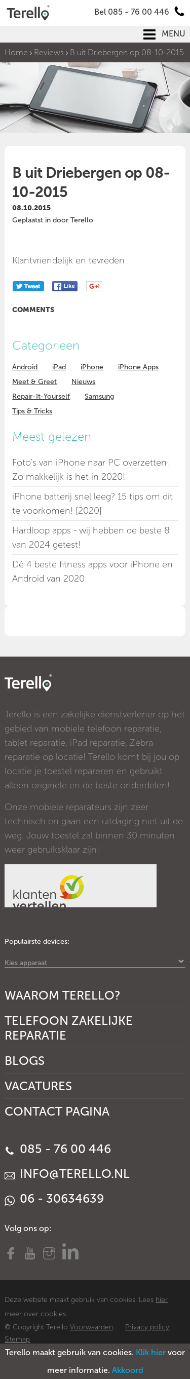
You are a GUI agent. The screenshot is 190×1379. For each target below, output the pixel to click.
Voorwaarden (91, 1327)
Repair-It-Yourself (41, 396)
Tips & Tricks (32, 411)
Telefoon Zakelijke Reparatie (69, 1028)
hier (162, 1299)
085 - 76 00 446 (58, 1148)
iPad (59, 367)
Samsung (99, 396)
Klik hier (151, 1352)
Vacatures (38, 1086)
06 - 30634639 (54, 1198)
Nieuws (83, 381)
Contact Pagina (57, 1111)
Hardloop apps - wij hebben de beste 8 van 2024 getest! (91, 537)
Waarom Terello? (63, 995)
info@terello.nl (67, 1173)
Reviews (49, 52)
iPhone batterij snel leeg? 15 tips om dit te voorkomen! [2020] (92, 503)
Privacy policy (147, 1327)
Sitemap (17, 1339)
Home (16, 52)
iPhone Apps (138, 367)
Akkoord (127, 1370)
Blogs (25, 1060)
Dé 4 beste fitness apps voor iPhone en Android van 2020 (92, 571)
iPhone (92, 367)
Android (24, 367)
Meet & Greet (34, 381)
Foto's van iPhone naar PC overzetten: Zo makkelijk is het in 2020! (90, 469)
